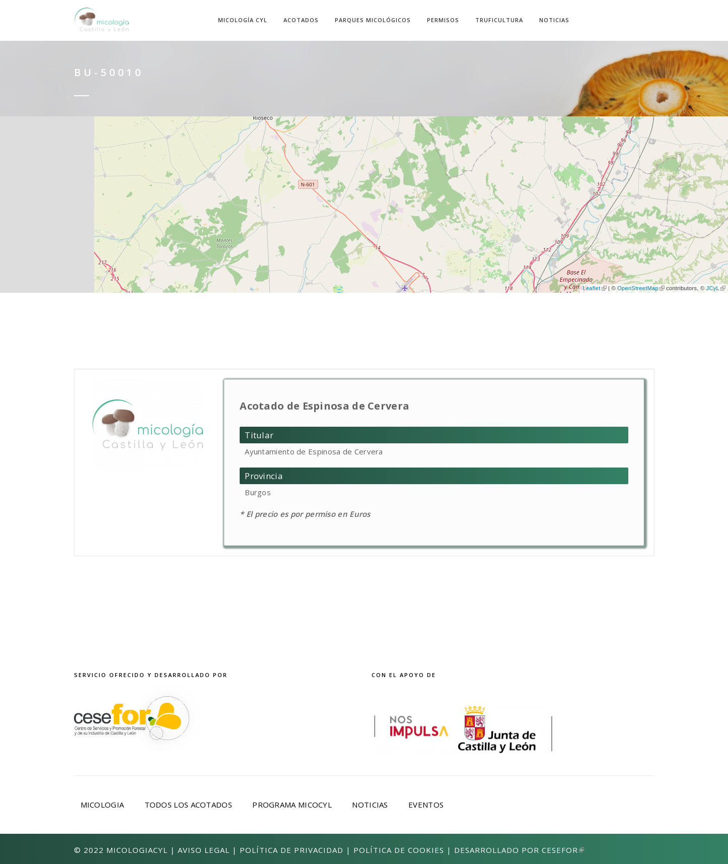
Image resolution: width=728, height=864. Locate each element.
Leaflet (594, 288)
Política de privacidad (291, 850)
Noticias (554, 20)
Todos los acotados (188, 805)
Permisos (443, 20)
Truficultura (499, 20)
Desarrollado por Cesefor (519, 850)
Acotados (301, 20)
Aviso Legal (204, 850)
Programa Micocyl (292, 805)
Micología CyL (242, 20)
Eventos (426, 805)
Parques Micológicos (373, 20)
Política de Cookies (398, 850)
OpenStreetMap (641, 288)
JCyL (715, 288)
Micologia (102, 805)
